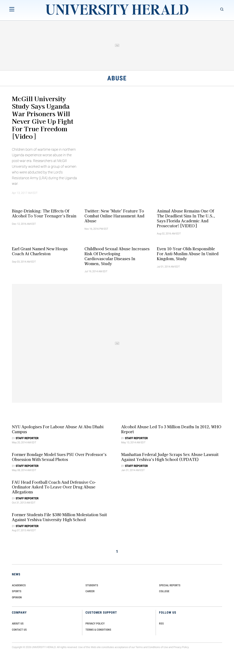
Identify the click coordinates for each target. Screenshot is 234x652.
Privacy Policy (181, 647)
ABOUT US (18, 623)
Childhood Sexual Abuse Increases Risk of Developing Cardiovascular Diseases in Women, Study (117, 256)
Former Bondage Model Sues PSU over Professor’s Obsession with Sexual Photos (59, 457)
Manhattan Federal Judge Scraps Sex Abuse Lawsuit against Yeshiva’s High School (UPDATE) (170, 457)
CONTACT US (19, 629)
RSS (161, 623)
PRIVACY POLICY (95, 623)
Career (90, 591)
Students (91, 585)
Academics (19, 585)
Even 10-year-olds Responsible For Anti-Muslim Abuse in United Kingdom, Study (188, 253)
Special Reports (169, 585)
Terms (139, 647)
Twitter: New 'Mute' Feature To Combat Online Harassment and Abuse (114, 216)
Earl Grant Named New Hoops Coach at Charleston (40, 251)
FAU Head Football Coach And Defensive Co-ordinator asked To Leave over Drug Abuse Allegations (54, 487)
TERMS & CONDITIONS (98, 629)
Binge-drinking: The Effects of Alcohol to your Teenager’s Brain (44, 213)
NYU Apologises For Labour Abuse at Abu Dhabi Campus (58, 429)
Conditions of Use (158, 647)
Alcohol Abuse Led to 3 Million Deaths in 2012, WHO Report (171, 429)
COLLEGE (164, 591)
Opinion (17, 597)
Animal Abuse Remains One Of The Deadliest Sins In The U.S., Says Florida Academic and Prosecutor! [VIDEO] (186, 218)
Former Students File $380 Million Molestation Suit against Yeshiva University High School (59, 517)
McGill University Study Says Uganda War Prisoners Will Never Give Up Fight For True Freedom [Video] (42, 117)
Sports (16, 591)
